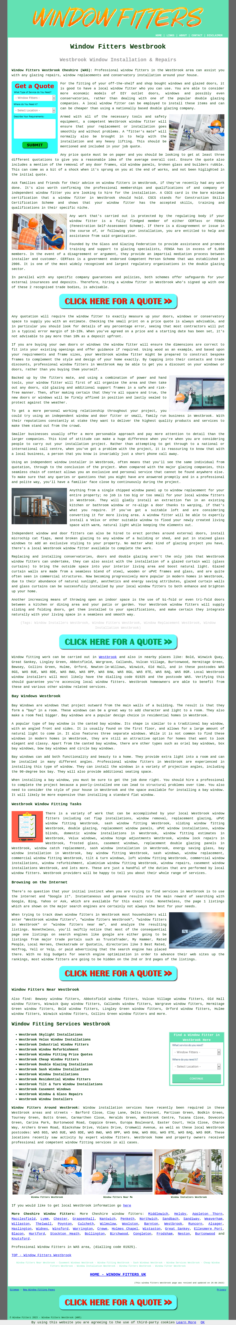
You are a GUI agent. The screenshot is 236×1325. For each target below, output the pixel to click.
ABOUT (183, 35)
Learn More (186, 1322)
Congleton (142, 1234)
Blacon (18, 1234)
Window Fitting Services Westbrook (61, 1024)
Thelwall (44, 1224)
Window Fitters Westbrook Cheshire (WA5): (52, 70)
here (127, 1205)
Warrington (83, 1229)
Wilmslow (108, 1224)
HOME (159, 35)
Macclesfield (24, 1219)
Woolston (130, 1224)
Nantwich (107, 1219)
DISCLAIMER (215, 35)
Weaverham (213, 1219)
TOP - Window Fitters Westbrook (41, 1255)
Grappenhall (84, 1219)
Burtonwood (205, 1234)
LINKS (170, 35)
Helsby (180, 1214)
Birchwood (119, 1234)
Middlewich (158, 1214)
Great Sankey (177, 1229)
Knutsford (21, 1239)
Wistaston (152, 1229)
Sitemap (14, 1290)
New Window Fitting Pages (39, 1290)
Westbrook (108, 657)
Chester (61, 1219)
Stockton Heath (64, 1234)
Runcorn (195, 1224)
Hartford (37, 1234)
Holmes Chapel (125, 1229)
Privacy (221, 1290)
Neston (184, 1234)
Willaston (21, 1224)
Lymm (44, 1219)
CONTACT (197, 35)
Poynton (65, 1224)
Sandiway (191, 1219)
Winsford (60, 1229)
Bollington (95, 1234)
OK (203, 1322)
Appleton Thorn (207, 1214)
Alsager (216, 1224)
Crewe (102, 1229)
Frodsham (164, 1234)
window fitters (135, 70)
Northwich (148, 1219)
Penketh (128, 1219)
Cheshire (100, 1214)
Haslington (22, 1229)
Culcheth (86, 1224)
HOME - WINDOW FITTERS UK (118, 1274)
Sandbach (170, 1219)
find (26, 999)
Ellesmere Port (208, 1229)
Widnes (42, 1229)
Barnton (151, 1224)
